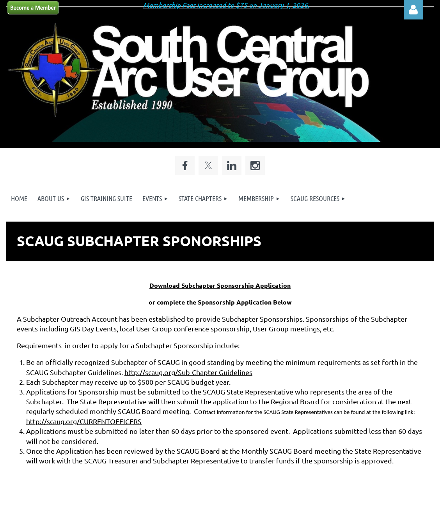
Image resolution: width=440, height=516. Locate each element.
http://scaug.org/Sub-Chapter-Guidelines (188, 372)
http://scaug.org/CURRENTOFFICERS (84, 421)
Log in (413, 9)
